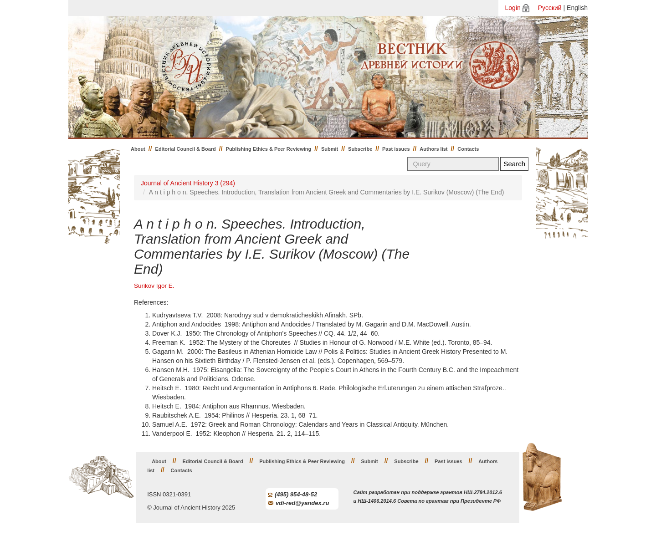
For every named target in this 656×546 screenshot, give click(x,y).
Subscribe (360, 149)
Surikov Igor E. (154, 285)
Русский (550, 7)
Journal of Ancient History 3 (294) (188, 183)
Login (513, 7)
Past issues (396, 149)
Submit (329, 149)
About (138, 149)
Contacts (468, 149)
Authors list (433, 149)
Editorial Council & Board (185, 149)
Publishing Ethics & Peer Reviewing (269, 149)
